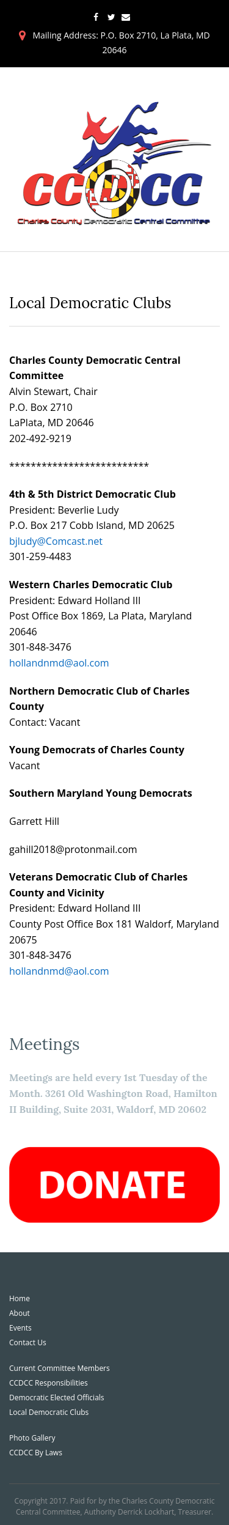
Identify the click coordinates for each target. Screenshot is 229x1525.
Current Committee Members (59, 1368)
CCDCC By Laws (35, 1452)
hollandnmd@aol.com (59, 663)
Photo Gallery (32, 1438)
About (19, 1313)
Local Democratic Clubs (49, 1412)
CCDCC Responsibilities (48, 1383)
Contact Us (27, 1342)
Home (19, 1298)
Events (20, 1328)
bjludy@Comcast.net (56, 541)
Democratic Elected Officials (56, 1397)
